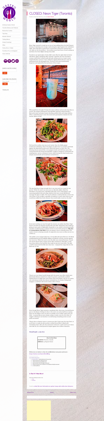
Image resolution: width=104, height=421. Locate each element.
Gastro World (50, 16)
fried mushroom (46, 386)
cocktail (35, 386)
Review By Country (7, 30)
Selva (33, 379)
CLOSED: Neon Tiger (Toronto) (50, 13)
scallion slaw (64, 386)
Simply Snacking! (6, 42)
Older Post (73, 392)
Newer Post (30, 392)
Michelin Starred (6, 36)
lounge (56, 386)
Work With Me (6, 53)
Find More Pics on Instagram (9, 51)
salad (59, 386)
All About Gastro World (8, 25)
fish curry (40, 386)
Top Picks (4, 33)
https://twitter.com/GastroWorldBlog (39, 354)
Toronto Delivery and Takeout (10, 27)
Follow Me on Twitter (7, 48)
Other (3, 45)
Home (52, 392)
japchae (52, 386)
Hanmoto (33, 380)
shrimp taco (70, 386)
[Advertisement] (39, 411)
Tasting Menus (6, 39)
